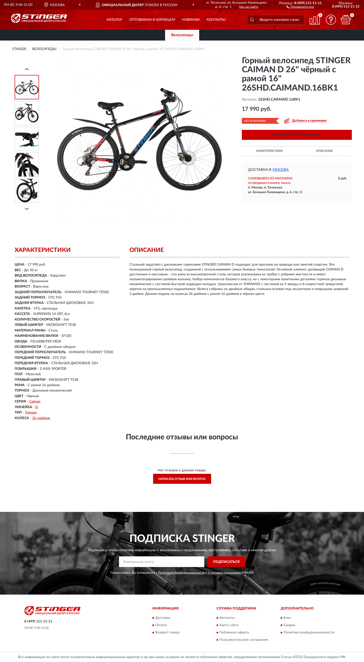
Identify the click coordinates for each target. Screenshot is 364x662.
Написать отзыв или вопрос (182, 478)
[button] (300, 6)
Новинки (191, 19)
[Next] (27, 209)
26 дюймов (41, 418)
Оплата (161, 625)
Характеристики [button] (269, 150)
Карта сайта (228, 625)
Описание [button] (324, 150)
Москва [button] (281, 170)
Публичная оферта (234, 632)
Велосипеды (182, 35)
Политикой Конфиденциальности (181, 572)
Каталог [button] (114, 19)
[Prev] (27, 69)
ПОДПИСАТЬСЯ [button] (226, 562)
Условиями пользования (224, 572)
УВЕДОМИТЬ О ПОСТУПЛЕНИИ (297, 135)
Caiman (34, 401)
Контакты (216, 19)
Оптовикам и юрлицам (152, 19)
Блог (287, 618)
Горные (31, 412)
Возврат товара (167, 632)
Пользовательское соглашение (243, 639)
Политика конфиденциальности (309, 632)
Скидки (289, 625)
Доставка (162, 618)
